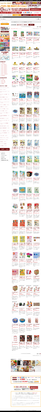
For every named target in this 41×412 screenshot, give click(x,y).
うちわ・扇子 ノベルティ (3, 135)
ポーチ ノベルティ (3, 89)
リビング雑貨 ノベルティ (3, 110)
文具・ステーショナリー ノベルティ (4, 92)
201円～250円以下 (4, 68)
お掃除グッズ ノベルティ (3, 106)
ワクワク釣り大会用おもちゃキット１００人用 (15, 325)
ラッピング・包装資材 (3, 143)
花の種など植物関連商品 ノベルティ (4, 116)
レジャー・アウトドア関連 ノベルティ (4, 113)
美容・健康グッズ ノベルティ (4, 118)
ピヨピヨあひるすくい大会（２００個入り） (22, 195)
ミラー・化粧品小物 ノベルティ (4, 130)
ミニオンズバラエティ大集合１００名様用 (15, 53)
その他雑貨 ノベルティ (3, 145)
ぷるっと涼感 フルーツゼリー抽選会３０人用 (22, 148)
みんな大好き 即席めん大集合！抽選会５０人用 (29, 211)
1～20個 (2, 79)
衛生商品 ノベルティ (3, 141)
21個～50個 (3, 80)
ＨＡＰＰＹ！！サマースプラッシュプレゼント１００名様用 (36, 38)
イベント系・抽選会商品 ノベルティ (4, 133)
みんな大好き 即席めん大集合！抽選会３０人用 (36, 211)
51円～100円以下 (4, 64)
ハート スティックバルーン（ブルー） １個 (36, 260)
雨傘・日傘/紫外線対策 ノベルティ (4, 128)
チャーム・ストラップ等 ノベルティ (4, 120)
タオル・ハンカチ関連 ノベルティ (4, 99)
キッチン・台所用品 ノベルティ (4, 104)
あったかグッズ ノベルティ (4, 139)
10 (28, 26)
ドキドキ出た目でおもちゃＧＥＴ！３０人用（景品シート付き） (29, 82)
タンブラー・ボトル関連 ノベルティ (4, 94)
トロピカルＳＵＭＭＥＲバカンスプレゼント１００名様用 (29, 38)
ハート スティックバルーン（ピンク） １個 (15, 277)
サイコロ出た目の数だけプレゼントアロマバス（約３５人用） (29, 260)
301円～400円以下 (4, 71)
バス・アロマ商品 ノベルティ (4, 108)
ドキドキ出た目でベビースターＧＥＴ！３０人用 (22, 211)
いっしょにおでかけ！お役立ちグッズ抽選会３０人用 (36, 228)
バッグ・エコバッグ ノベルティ (4, 87)
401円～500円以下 (4, 72)
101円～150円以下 (4, 65)
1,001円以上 (3, 75)
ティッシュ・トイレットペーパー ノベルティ (5, 102)
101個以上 (2, 83)
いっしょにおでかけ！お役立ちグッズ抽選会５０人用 (29, 228)
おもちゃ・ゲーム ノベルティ (4, 137)
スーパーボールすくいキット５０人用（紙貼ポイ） (15, 115)
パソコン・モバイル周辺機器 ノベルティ (4, 123)
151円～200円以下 (4, 67)
